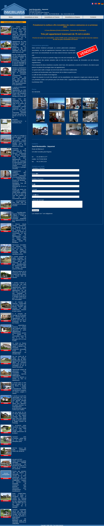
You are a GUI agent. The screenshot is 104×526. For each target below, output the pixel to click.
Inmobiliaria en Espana (72, 17)
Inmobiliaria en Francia (52, 17)
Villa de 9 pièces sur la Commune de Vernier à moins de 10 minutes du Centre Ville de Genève (19, 274)
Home (11, 17)
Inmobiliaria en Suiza (31, 17)
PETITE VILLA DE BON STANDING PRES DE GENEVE (19, 449)
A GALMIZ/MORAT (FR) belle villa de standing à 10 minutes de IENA (19, 203)
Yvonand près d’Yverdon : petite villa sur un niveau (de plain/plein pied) (19, 439)
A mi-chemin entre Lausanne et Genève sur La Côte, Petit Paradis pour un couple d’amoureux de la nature (19, 429)
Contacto (93, 17)
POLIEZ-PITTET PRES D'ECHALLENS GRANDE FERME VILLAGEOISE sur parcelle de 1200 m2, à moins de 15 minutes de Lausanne (19, 464)
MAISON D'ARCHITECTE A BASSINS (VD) (19, 121)
